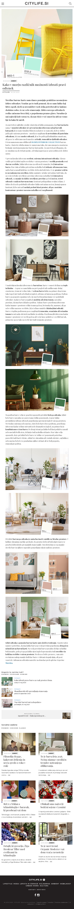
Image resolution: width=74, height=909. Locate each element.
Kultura (44, 886)
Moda (16, 884)
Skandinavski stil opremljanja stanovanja (30, 691)
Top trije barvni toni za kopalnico (27, 702)
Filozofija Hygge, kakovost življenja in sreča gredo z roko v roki (14, 761)
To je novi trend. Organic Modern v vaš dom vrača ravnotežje (52, 849)
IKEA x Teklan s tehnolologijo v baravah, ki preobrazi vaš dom (16, 807)
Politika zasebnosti (61, 902)
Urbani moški (32, 886)
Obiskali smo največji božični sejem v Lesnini (53, 805)
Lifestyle (8, 884)
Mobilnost (65, 884)
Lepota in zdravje (29, 884)
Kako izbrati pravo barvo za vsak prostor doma (33, 680)
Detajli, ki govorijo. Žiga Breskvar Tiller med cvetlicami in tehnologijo (16, 850)
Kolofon (50, 902)
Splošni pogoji (42, 902)
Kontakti (32, 889)
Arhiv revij (41, 889)
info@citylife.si (41, 904)
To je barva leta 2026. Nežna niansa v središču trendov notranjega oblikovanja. (53, 761)
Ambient (13, 81)
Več (9, 775)
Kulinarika (44, 884)
